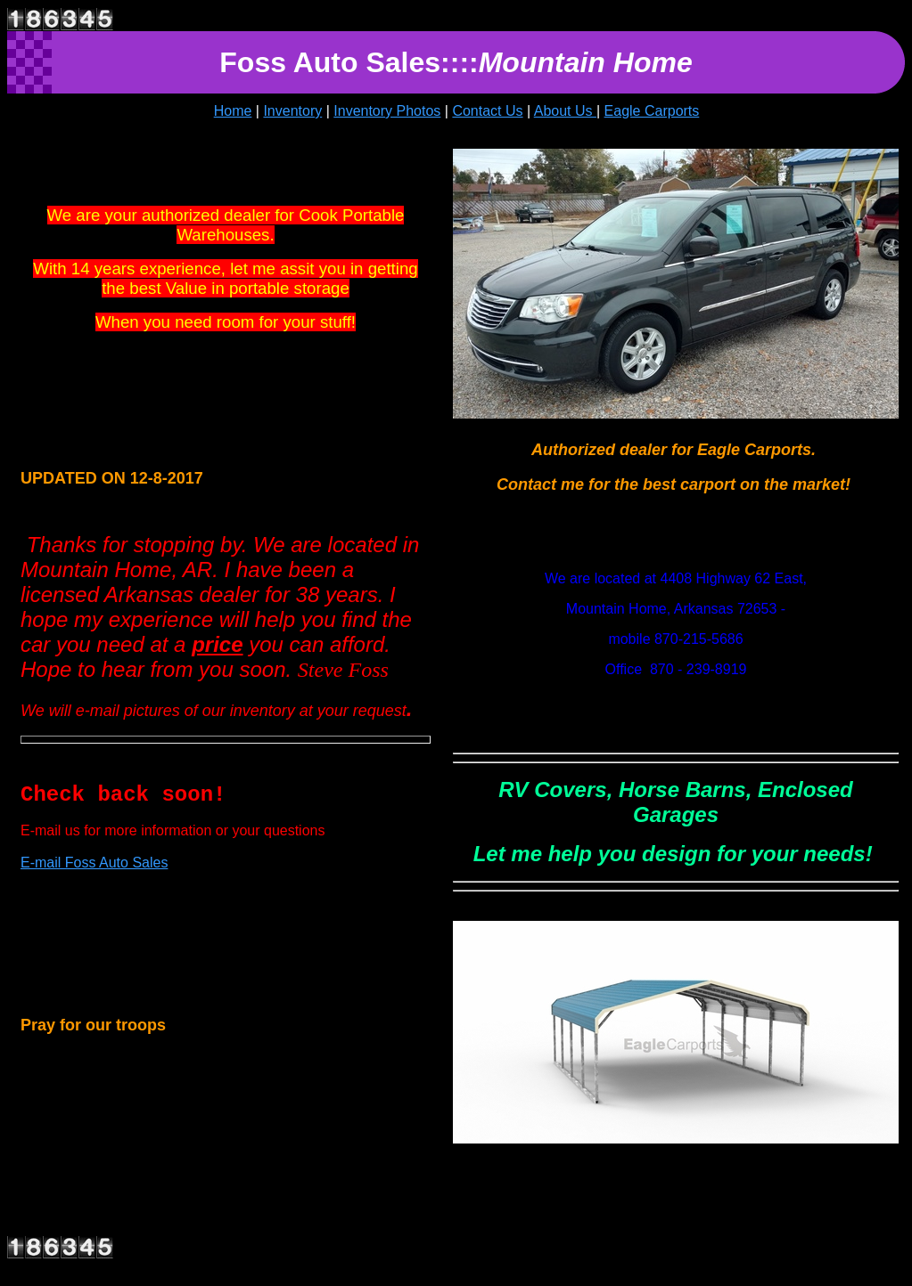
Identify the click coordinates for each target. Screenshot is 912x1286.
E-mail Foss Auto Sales (94, 862)
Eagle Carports (652, 110)
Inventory (292, 110)
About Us (565, 110)
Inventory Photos (386, 110)
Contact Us (487, 110)
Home (233, 110)
